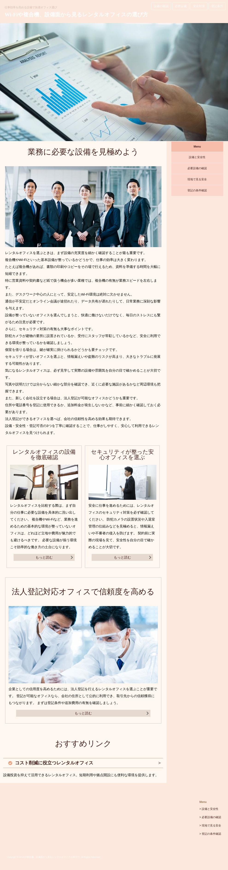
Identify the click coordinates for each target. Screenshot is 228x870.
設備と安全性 (197, 157)
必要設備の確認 (197, 168)
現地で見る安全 (197, 179)
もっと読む (44, 557)
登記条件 (217, 6)
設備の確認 (161, 6)
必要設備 (181, 6)
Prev (9, 85)
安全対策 (199, 6)
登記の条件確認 (197, 190)
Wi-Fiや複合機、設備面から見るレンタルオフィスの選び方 (76, 15)
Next (219, 85)
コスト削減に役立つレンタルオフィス (54, 763)
